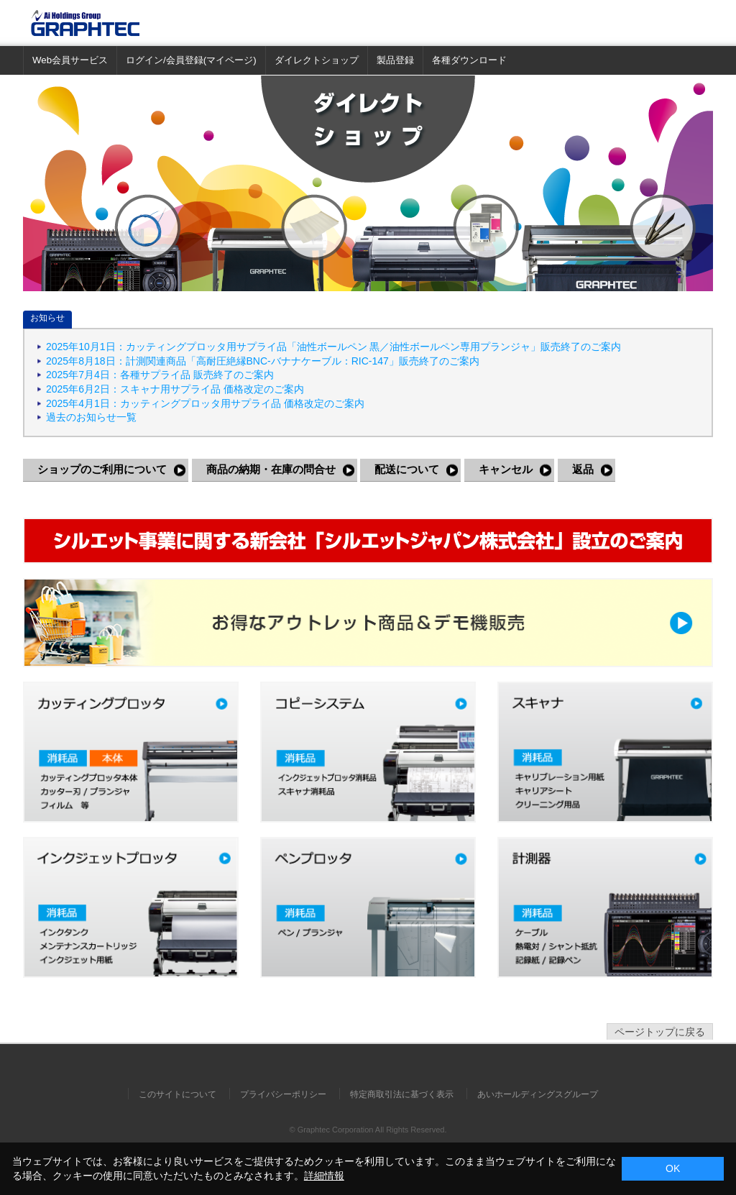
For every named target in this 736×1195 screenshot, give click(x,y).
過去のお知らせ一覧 (91, 417)
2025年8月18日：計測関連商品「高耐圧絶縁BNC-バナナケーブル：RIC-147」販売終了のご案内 (262, 361)
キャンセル (506, 469)
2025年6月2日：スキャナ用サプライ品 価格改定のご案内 (175, 389)
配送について (406, 469)
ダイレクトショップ (317, 60)
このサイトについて (177, 1094)
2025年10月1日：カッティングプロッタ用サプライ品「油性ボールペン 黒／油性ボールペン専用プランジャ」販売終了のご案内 (333, 346)
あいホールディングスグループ (537, 1094)
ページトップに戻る (660, 1032)
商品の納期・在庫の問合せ (271, 469)
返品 (583, 469)
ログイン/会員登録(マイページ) (191, 60)
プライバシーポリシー (283, 1094)
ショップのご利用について (102, 469)
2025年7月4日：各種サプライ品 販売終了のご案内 (160, 374)
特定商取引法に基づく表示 (402, 1094)
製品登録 (395, 60)
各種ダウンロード (469, 60)
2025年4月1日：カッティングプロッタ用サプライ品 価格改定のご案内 (205, 403)
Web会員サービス (70, 60)
